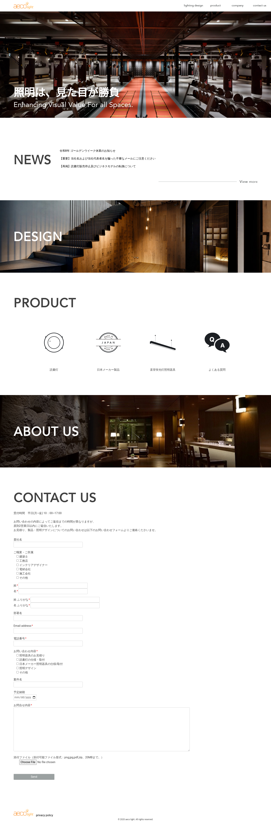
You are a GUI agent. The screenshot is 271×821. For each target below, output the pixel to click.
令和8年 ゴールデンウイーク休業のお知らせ (87, 150)
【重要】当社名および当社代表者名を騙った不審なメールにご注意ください (108, 158)
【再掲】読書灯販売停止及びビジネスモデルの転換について (98, 166)
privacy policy (44, 815)
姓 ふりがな (57, 599)
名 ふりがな (57, 605)
